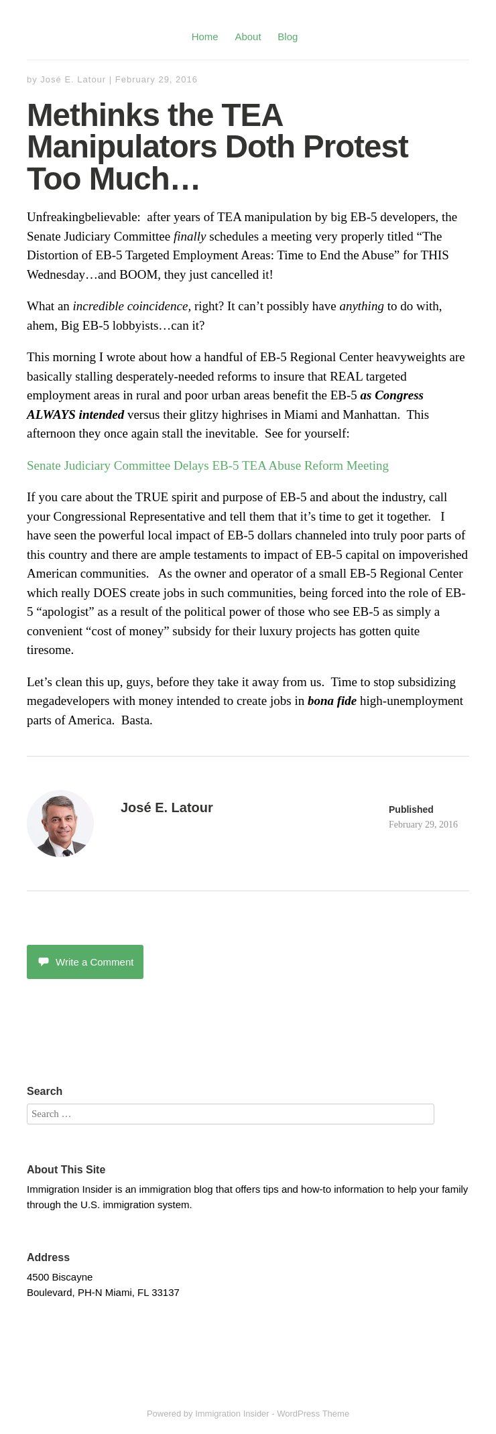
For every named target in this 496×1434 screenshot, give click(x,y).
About (248, 36)
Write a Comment (85, 962)
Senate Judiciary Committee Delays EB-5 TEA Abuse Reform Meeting (208, 465)
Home (205, 36)
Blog (287, 36)
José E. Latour (73, 79)
